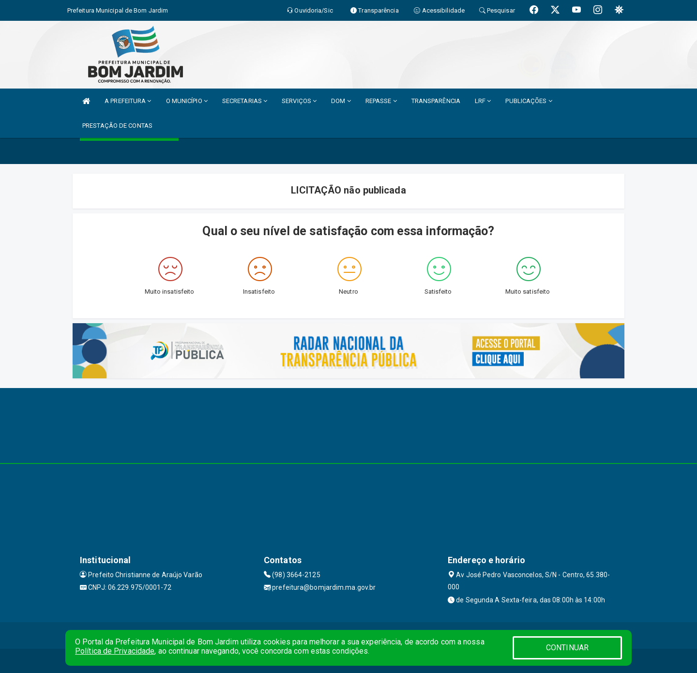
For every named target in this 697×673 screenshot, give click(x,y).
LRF (483, 101)
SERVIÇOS (299, 101)
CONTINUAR (567, 647)
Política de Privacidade (114, 651)
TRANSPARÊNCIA (435, 101)
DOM (341, 101)
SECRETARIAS (244, 101)
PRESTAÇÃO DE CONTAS (117, 125)
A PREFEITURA (128, 101)
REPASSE (381, 101)
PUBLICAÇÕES (528, 101)
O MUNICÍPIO (187, 101)
